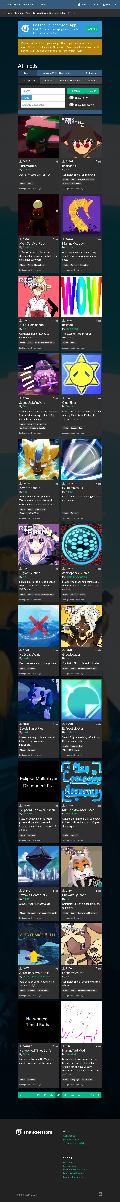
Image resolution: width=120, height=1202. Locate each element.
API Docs (68, 1162)
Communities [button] (11, 4)
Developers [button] (29, 4)
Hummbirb (71, 1054)
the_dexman (72, 328)
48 (79, 1095)
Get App (92, 28)
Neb (25, 491)
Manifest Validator (73, 1176)
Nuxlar (69, 491)
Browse (8, 12)
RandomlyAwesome (76, 576)
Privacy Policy (71, 1139)
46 (65, 1095)
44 (51, 1095)
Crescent (70, 406)
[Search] (43, 91)
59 (92, 1095)
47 (72, 1095)
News (43, 4)
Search (76, 90)
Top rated (93, 80)
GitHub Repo (70, 1165)
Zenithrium (72, 813)
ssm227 (27, 169)
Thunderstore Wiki (73, 1143)
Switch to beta (88, 4)
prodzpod (71, 732)
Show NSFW (82, 97)
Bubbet (27, 1054)
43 (45, 1095)
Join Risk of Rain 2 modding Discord (54, 12)
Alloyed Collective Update (57, 73)
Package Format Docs (75, 1169)
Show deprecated (84, 104)
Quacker (27, 247)
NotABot (28, 813)
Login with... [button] (107, 4)
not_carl (70, 247)
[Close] (98, 47)
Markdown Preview (73, 1173)
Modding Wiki (22, 12)
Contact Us (69, 1135)
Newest (48, 80)
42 (38, 1095)
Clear (93, 90)
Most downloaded (70, 80)
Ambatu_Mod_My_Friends (37, 976)
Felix (25, 406)
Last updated (29, 80)
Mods (27, 73)
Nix (67, 169)
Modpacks (90, 73)
